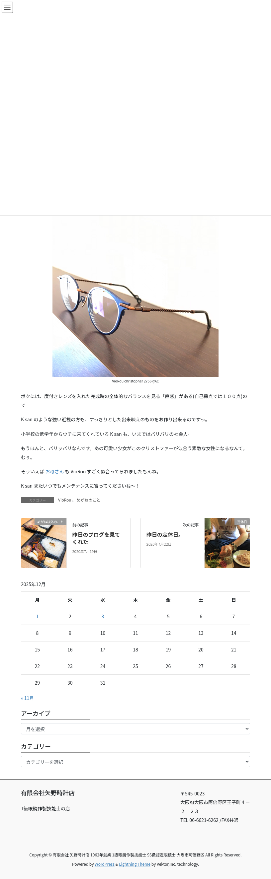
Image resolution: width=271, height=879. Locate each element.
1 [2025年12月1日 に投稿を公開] (37, 616)
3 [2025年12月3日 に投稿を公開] (103, 616)
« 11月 (27, 698)
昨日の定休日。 (165, 534)
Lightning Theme (134, 864)
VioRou (64, 500)
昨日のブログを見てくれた (96, 538)
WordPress (105, 864)
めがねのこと (89, 500)
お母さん (54, 471)
